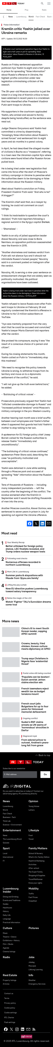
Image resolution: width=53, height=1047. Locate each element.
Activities (32, 865)
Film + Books (8, 944)
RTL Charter (9, 1018)
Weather (32, 980)
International (8, 857)
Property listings (9, 980)
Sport (6, 848)
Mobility (34, 888)
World (31, 17)
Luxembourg (21, 17)
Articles (6, 984)
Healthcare (7, 908)
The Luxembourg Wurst (12, 839)
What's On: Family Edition (39, 857)
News (10, 17)
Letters (31, 810)
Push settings (9, 1022)
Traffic (31, 894)
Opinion (33, 801)
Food (31, 835)
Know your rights (35, 883)
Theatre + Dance (9, 937)
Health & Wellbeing (36, 861)
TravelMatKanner (36, 879)
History (6, 911)
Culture (7, 928)
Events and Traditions (11, 900)
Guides (5, 904)
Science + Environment (12, 825)
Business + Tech (9, 817)
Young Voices (34, 806)
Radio (44, 10)
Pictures (34, 928)
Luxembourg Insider (11, 890)
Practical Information (11, 923)
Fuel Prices (33, 897)
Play (26, 10)
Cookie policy (9, 1008)
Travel (31, 839)
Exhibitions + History (11, 941)
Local (5, 853)
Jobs (31, 957)
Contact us (8, 994)
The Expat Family (36, 872)
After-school (34, 868)
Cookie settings (10, 1013)
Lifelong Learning (36, 970)
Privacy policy (10, 1003)
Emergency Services (37, 984)
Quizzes (6, 843)
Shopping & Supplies (37, 876)
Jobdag (31, 962)
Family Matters (38, 848)
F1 (4, 861)
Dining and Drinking (10, 897)
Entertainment (12, 830)
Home (9, 10)
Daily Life (6, 915)
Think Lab (6, 821)
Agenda (6, 948)
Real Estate (10, 975)
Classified (33, 901)
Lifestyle (34, 830)
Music (5, 933)
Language (7, 919)
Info (31, 975)
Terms (6, 998)
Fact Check (40, 17)
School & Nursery (36, 853)
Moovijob (32, 966)
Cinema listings (9, 952)
